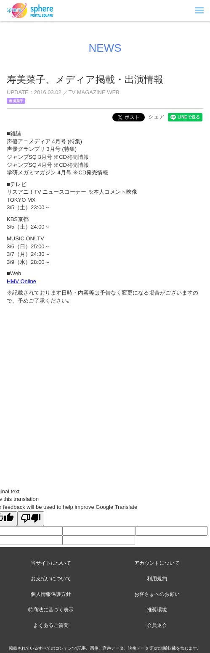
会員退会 (157, 625)
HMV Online (21, 281)
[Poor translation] (30, 519)
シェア (156, 116)
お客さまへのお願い (157, 594)
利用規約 (157, 579)
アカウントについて (157, 563)
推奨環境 (157, 610)
